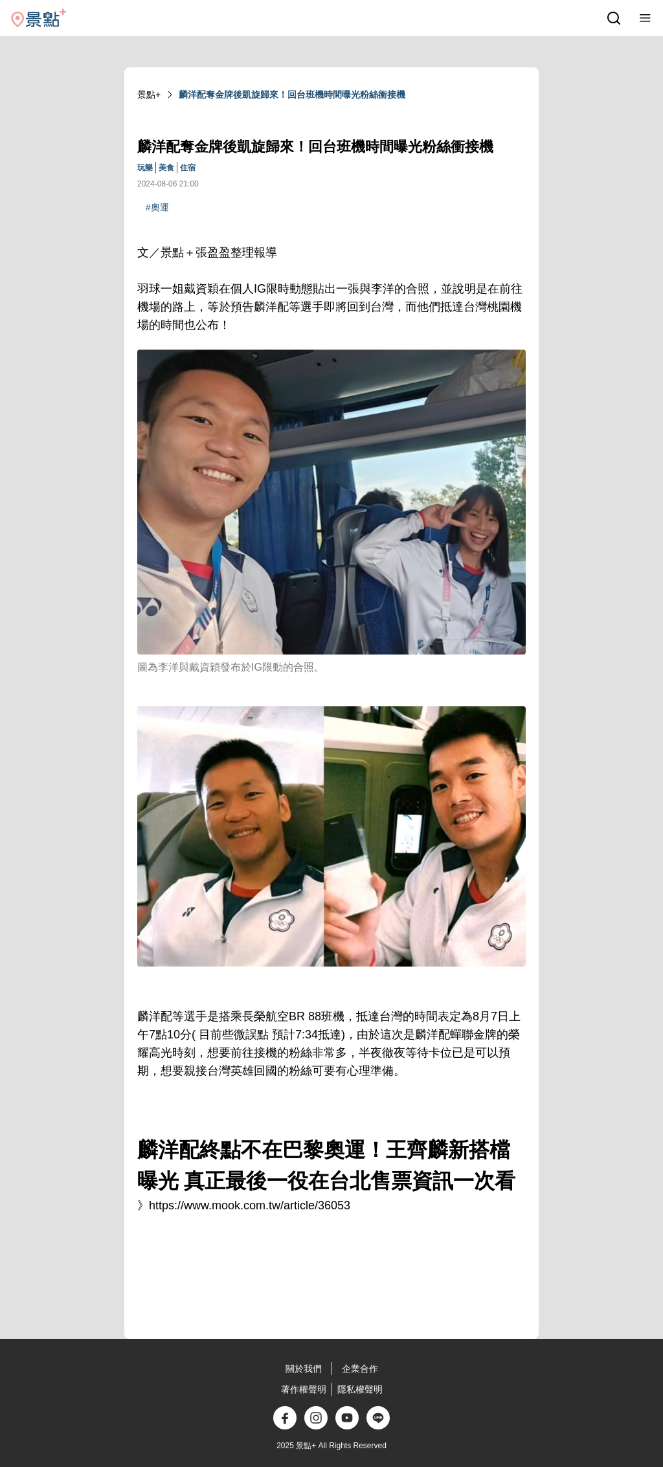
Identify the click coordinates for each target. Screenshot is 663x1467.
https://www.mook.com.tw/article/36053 (249, 1205)
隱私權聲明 (360, 1389)
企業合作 (360, 1368)
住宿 (188, 167)
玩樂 (145, 167)
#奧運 (157, 207)
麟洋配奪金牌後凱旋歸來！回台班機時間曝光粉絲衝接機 (292, 94)
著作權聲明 (303, 1389)
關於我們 (304, 1368)
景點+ (149, 94)
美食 (166, 167)
